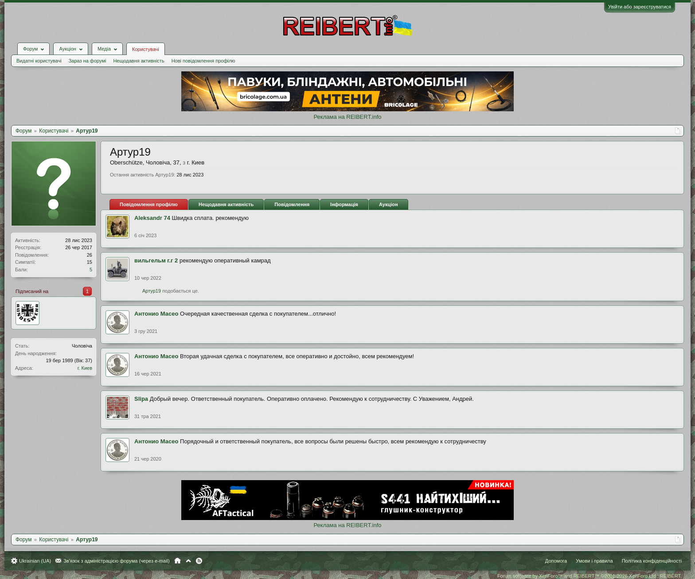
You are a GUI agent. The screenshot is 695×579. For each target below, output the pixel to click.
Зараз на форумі (87, 60)
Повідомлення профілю (149, 204)
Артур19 (151, 290)
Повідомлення (291, 204)
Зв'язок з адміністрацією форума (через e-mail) (116, 560)
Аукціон (388, 204)
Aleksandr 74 (152, 218)
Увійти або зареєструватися (639, 6)
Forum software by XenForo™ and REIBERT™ (589, 576)
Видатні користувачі (39, 60)
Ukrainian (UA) (35, 560)
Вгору (188, 561)
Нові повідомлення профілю (203, 60)
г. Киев (85, 368)
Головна (177, 561)
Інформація (344, 204)
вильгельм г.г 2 (156, 260)
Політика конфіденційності (652, 560)
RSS (199, 561)
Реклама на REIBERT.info (347, 116)
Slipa (141, 398)
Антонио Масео (156, 313)
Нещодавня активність (138, 60)
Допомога (556, 560)
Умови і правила (594, 560)
